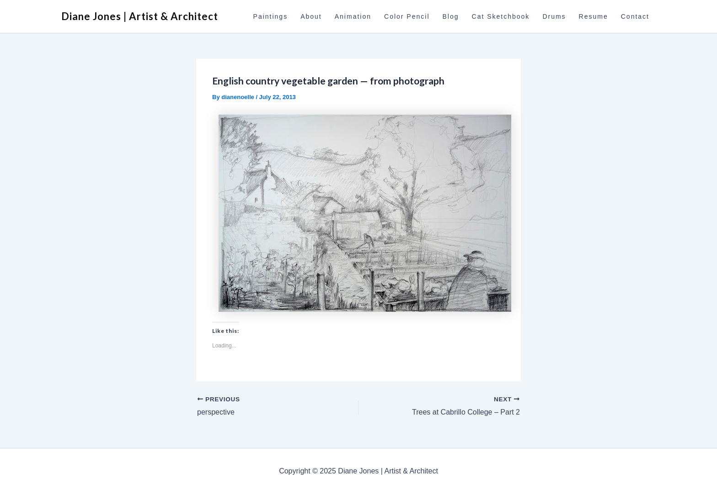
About (311, 16)
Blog (451, 16)
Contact (635, 16)
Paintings (270, 16)
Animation (353, 16)
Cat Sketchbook (501, 16)
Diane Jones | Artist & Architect (139, 16)
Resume (593, 16)
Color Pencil (406, 16)
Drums (554, 16)
